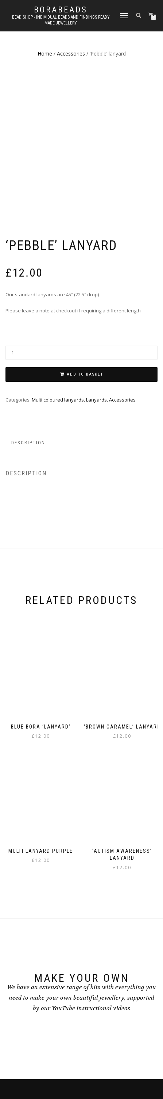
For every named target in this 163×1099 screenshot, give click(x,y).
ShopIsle (60, 1076)
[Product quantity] (81, 209)
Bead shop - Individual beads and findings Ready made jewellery (61, 20)
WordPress (100, 1076)
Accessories (71, 53)
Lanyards (96, 256)
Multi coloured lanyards (58, 256)
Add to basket (85, 231)
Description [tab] (28, 299)
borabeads (61, 9)
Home (45, 53)
